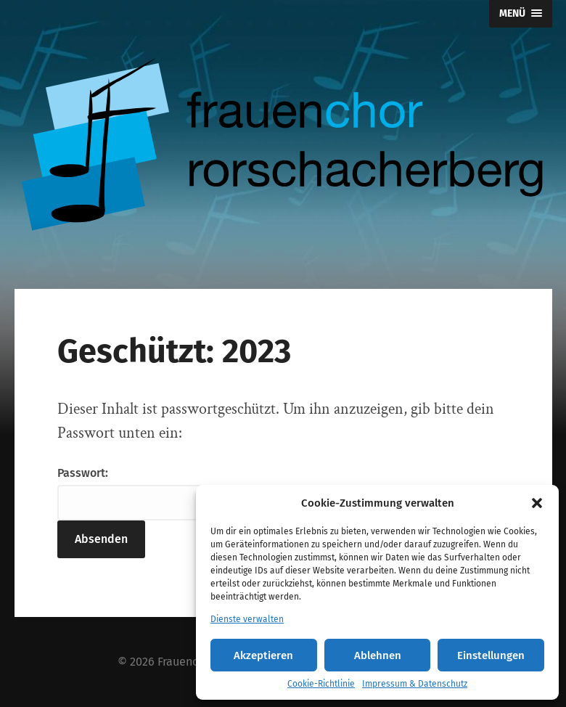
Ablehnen (377, 655)
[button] (537, 503)
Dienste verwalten (247, 619)
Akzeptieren (263, 655)
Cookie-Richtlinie (321, 684)
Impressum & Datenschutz (414, 684)
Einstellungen (491, 655)
